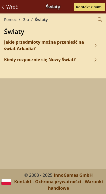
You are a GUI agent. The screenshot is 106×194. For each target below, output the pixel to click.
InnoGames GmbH (73, 175)
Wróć (9, 7)
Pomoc (10, 19)
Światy (41, 19)
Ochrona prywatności (58, 182)
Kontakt (22, 182)
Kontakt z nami (89, 6)
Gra (25, 19)
